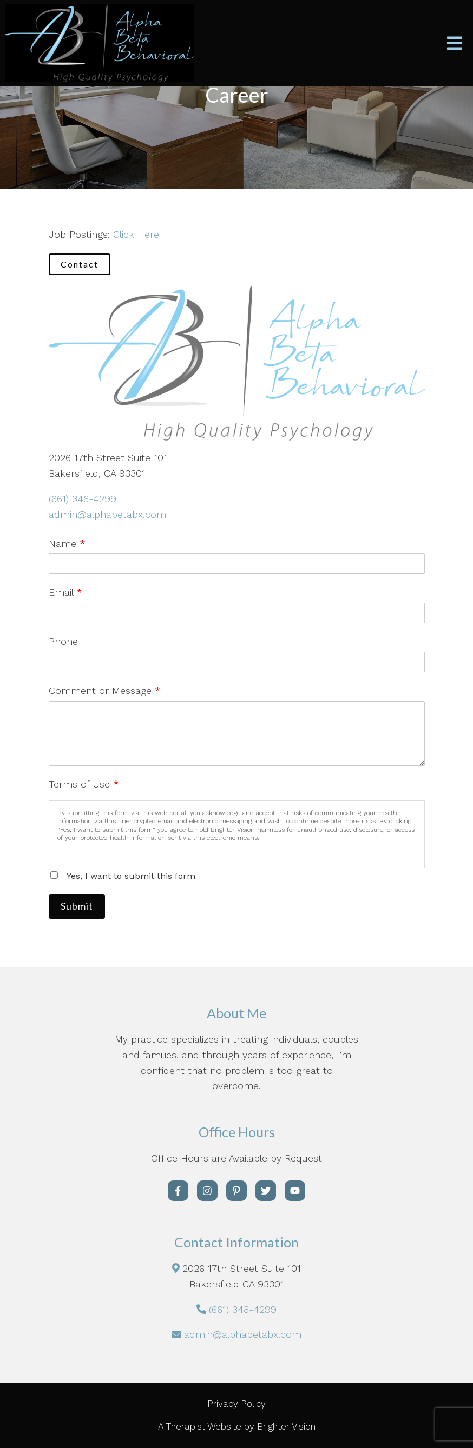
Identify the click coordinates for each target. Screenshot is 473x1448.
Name (67, 543)
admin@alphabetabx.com (107, 514)
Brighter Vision (286, 1426)
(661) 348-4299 (82, 498)
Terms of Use (84, 784)
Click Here (136, 234)
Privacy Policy (236, 1403)
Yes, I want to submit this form (131, 876)
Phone (63, 641)
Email (65, 592)
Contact (79, 264)
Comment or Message (105, 690)
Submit (77, 906)
